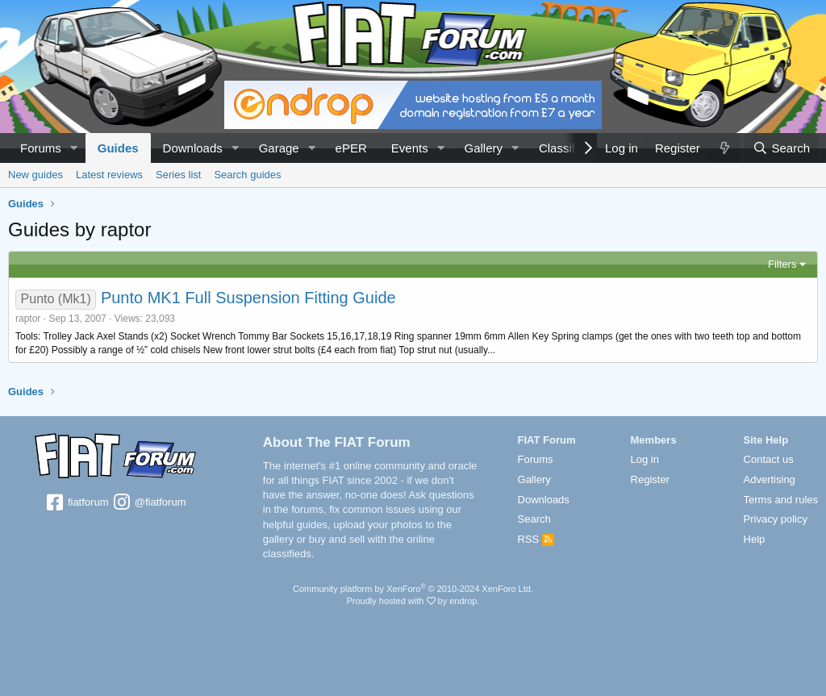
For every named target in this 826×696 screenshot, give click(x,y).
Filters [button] (782, 264)
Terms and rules (781, 500)
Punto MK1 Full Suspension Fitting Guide (248, 297)
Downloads (193, 148)
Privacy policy (775, 519)
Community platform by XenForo (413, 589)
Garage (279, 148)
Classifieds (568, 148)
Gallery (484, 148)
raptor (27, 318)
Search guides (247, 175)
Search (534, 519)
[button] (74, 148)
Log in (645, 459)
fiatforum (76, 503)
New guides (35, 175)
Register (650, 479)
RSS (536, 539)
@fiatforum (148, 503)
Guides (118, 148)
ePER (351, 148)
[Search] (781, 148)
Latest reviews (109, 175)
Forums (40, 148)
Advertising (769, 479)
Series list (178, 175)
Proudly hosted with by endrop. (412, 601)
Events (409, 148)
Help (755, 539)
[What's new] (724, 148)
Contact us (769, 459)
